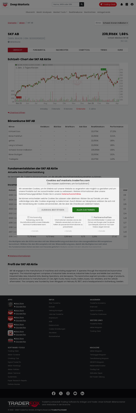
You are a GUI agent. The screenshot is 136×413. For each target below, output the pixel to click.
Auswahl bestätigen (52, 209)
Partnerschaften (103, 217)
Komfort (69, 217)
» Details (34, 231)
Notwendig (36, 217)
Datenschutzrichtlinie (71, 194)
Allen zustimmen (86, 209)
